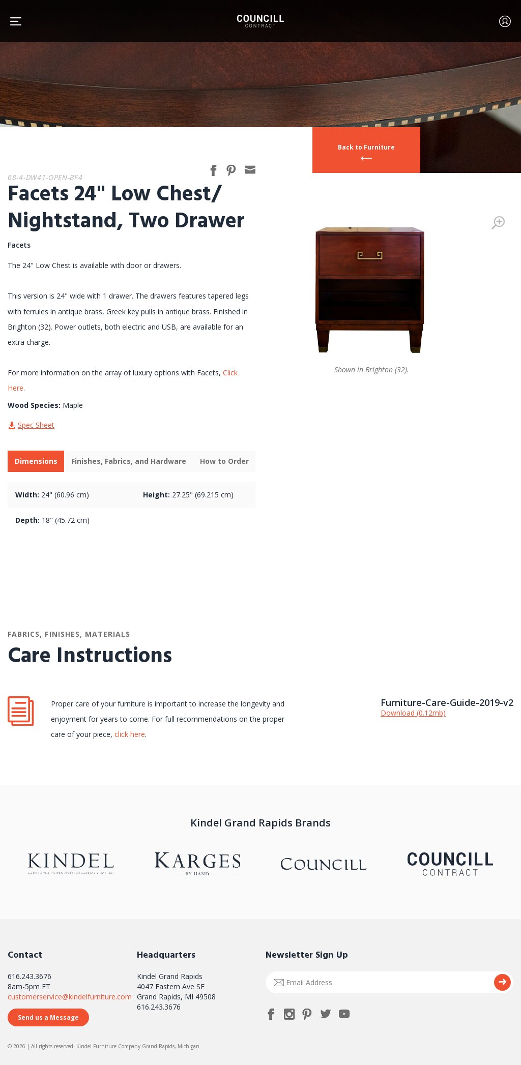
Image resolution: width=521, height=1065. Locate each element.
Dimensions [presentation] (36, 461)
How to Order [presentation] (224, 461)
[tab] (36, 461)
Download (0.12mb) (413, 713)
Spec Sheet (36, 425)
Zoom (498, 222)
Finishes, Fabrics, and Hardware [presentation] (128, 461)
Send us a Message (48, 1017)
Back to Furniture (366, 147)
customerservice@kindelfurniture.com (70, 996)
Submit (502, 982)
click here (128, 734)
